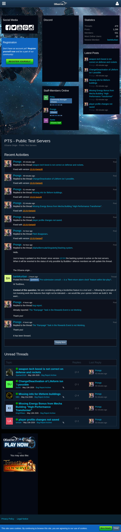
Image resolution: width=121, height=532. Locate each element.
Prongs (53, 109)
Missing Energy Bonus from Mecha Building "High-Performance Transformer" (101, 93)
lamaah (18, 423)
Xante (52, 120)
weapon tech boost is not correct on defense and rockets (58, 165)
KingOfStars (20, 413)
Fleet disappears (40, 234)
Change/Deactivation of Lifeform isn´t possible (53, 179)
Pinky (52, 97)
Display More (60, 342)
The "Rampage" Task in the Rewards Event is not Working (55, 310)
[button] (3, 3)
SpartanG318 (21, 375)
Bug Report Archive (48, 375)
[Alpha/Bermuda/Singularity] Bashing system (52, 248)
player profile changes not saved (47, 220)
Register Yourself (20, 61)
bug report (37, 305)
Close (116, 528)
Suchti (18, 388)
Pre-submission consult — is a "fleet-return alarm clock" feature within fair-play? (75, 280)
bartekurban (112, 40)
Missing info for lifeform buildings (47, 192)
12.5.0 (62, 258)
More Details (106, 528)
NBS (17, 397)
